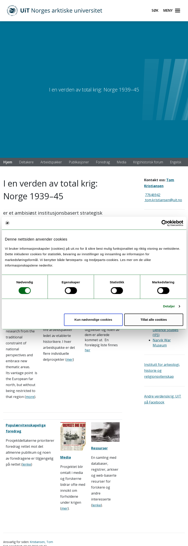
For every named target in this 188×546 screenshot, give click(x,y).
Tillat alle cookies (154, 319)
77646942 (152, 194)
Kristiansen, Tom (41, 542)
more (30, 396)
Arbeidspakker (51, 162)
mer (69, 359)
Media (121, 162)
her (87, 350)
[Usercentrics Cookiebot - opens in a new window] (164, 223)
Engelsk (175, 162)
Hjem (7, 162)
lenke (26, 464)
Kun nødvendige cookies (93, 319)
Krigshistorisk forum (148, 162)
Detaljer (169, 306)
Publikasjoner (79, 162)
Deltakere (26, 162)
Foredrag (103, 162)
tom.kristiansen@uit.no (163, 200)
